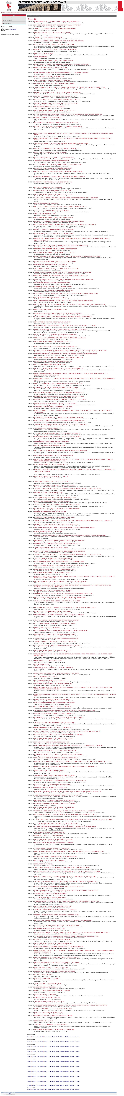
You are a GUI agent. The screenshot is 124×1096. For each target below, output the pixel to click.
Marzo (38, 1036)
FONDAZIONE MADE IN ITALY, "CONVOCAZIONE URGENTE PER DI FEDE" (57, 437)
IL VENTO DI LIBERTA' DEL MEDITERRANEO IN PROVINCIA (53, 939)
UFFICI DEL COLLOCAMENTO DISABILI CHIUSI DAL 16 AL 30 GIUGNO (56, 524)
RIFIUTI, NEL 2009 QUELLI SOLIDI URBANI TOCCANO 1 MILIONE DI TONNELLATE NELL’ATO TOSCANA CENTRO (70, 304)
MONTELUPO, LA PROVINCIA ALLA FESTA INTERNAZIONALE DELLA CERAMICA (60, 399)
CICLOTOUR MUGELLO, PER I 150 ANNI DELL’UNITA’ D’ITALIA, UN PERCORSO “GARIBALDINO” (65, 607)
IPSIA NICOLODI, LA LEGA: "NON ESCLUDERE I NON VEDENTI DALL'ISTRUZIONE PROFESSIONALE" (66, 890)
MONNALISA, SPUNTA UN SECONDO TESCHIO (49, 770)
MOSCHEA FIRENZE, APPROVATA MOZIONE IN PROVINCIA (53, 286)
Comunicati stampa (15, 12)
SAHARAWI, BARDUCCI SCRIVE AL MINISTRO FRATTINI (52, 283)
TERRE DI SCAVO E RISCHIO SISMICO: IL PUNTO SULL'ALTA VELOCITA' (57, 504)
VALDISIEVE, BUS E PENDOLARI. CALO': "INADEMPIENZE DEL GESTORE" (57, 433)
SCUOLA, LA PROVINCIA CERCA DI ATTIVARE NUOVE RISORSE (54, 971)
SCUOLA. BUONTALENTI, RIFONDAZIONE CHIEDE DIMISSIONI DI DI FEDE (58, 645)
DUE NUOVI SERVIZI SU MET (43, 53)
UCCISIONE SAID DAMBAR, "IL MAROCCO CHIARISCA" (52, 848)
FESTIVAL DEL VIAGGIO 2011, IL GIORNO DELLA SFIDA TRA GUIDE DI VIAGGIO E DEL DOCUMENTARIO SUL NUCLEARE (72, 761)
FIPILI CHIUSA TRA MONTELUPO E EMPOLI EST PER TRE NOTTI (54, 569)
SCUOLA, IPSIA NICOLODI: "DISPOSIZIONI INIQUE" (50, 897)
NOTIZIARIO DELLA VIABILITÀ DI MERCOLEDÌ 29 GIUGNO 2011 (54, 110)
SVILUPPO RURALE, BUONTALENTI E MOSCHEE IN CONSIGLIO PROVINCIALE (59, 392)
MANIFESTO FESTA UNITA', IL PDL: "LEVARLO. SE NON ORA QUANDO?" (57, 99)
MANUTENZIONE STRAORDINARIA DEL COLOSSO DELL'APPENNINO (56, 123)
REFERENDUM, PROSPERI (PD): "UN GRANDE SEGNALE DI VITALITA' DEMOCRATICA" (61, 565)
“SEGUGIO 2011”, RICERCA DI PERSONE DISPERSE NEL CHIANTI (54, 722)
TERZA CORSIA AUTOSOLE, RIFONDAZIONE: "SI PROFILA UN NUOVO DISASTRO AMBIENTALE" (64, 710)
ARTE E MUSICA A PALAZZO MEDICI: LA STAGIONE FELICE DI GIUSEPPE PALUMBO (61, 143)
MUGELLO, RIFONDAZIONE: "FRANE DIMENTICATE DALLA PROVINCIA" (57, 25)
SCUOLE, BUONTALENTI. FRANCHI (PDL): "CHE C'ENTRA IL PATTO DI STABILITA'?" (60, 631)
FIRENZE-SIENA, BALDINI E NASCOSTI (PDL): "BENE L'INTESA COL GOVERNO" (59, 396)
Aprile (41, 1036)
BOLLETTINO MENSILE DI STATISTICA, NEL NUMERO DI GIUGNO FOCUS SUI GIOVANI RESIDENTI (65, 354)
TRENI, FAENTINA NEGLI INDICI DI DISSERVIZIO (49, 832)
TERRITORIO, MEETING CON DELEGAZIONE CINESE (51, 547)
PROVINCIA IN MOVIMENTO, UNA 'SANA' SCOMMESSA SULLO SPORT (56, 673)
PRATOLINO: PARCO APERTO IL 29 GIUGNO (48, 187)
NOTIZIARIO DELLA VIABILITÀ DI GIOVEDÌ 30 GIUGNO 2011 (53, 60)
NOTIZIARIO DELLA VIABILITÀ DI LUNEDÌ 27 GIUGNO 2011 (53, 168)
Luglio (53, 1036)
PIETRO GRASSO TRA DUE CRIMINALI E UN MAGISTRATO (52, 611)
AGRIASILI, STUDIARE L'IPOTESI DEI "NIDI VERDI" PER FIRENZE (55, 28)
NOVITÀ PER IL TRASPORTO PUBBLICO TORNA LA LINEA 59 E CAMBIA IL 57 (58, 368)
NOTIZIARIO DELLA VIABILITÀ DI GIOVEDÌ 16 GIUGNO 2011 (53, 456)
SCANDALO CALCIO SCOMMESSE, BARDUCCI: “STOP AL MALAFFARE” (57, 925)
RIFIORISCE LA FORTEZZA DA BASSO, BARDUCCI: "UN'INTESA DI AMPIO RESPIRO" (60, 581)
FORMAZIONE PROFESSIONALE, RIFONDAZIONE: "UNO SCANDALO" (56, 758)
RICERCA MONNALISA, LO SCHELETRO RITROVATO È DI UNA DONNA (56, 957)
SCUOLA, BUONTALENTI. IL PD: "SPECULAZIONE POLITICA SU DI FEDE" (57, 601)
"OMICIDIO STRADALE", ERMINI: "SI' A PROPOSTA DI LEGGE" (53, 843)
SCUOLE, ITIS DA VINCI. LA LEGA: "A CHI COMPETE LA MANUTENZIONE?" (58, 164)
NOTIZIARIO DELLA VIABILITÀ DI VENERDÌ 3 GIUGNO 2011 (53, 943)
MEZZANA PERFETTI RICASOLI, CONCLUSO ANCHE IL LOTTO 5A (55, 750)
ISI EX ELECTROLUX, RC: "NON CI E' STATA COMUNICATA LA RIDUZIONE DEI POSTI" (61, 73)
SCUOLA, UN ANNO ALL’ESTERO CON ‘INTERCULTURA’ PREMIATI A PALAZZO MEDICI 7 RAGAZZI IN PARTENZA (70, 535)
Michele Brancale (13, 29)
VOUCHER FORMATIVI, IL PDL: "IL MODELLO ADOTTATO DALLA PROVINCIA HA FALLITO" (63, 593)
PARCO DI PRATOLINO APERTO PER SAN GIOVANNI (50, 309)
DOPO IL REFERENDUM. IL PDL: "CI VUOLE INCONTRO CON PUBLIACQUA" (58, 383)
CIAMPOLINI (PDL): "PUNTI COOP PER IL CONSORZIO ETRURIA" (54, 83)
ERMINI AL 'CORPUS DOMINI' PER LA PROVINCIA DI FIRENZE (54, 230)
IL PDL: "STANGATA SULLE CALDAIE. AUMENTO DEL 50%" (53, 1008)
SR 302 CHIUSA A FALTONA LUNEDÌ (45, 676)
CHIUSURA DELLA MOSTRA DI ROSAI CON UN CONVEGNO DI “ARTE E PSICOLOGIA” (61, 329)
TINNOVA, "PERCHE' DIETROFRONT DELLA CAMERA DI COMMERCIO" (56, 620)
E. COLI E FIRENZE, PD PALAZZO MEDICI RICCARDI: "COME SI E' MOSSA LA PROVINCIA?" (63, 317)
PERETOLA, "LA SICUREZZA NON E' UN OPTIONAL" (50, 152)
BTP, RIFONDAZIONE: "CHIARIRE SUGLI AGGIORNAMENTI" (53, 1016)
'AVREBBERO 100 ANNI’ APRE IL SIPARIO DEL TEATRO (51, 442)
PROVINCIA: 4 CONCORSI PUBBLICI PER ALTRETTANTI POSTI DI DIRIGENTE (58, 357)
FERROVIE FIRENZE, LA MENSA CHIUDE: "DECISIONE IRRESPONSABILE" (57, 21)
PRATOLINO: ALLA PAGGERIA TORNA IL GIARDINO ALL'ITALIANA (55, 49)
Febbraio (34, 1036)
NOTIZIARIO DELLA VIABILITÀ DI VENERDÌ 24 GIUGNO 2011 (53, 194)
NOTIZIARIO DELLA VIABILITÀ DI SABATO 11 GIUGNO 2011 (53, 684)
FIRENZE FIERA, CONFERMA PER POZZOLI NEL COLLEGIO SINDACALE (57, 508)
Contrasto (12, 1093)
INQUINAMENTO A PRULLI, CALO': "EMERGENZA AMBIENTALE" (55, 634)
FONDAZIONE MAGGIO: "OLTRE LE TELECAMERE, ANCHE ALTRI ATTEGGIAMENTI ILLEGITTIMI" (65, 325)
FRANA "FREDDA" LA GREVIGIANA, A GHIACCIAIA (50, 265)
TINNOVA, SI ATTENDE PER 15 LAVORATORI (48, 37)
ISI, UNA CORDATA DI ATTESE (43, 974)
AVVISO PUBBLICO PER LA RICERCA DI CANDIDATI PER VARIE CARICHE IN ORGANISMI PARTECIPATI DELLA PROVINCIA (73, 520)
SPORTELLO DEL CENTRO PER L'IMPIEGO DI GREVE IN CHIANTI (55, 803)
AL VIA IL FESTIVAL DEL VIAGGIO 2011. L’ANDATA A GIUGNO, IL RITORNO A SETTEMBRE (63, 920)
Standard (8, 1093)
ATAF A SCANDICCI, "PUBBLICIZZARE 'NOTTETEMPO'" (51, 161)
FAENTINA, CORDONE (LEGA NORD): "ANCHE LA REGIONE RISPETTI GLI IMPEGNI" (61, 275)
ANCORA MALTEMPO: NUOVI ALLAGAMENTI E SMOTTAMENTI (54, 775)
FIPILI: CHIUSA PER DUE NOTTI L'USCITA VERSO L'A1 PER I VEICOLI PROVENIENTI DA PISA (63, 301)
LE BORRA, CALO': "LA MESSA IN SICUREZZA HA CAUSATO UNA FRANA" (57, 544)
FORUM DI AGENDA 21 (41, 664)
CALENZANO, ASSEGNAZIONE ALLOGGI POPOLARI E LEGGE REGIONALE (58, 795)
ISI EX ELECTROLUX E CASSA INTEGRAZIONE (49, 76)
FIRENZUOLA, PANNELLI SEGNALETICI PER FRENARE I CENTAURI (55, 857)
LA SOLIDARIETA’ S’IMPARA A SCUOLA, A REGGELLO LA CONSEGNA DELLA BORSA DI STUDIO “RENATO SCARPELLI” (72, 932)
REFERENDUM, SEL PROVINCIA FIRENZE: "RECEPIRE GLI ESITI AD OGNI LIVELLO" (60, 597)
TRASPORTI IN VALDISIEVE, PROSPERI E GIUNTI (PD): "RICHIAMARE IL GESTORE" (60, 424)
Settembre (62, 1036)
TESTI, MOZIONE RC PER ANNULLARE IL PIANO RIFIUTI (52, 80)
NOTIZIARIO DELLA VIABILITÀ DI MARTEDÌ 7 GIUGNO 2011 (53, 839)
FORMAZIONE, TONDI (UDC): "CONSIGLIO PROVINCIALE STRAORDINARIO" (58, 754)
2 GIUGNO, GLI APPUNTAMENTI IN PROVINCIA (49, 1001)
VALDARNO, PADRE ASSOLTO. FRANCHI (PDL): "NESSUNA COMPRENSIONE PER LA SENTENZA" (65, 811)
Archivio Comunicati (7, 17)
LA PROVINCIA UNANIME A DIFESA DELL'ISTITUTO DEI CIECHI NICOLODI (58, 313)
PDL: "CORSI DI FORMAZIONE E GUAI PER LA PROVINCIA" (53, 706)
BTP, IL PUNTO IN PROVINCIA (43, 864)
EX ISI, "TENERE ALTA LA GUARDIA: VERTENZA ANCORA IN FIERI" (55, 334)
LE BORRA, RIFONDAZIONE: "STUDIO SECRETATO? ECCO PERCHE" (55, 249)
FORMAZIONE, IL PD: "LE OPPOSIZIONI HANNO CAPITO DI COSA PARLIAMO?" (59, 717)
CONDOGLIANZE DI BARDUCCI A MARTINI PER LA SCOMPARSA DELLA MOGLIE (60, 780)
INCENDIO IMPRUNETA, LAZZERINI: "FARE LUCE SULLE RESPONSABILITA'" (58, 947)
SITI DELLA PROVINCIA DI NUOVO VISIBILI (48, 117)
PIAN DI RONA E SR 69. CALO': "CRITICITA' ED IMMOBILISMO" (54, 157)
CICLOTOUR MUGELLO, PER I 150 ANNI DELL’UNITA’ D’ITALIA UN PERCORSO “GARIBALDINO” (64, 528)
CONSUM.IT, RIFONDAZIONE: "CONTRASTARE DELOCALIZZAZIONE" (56, 638)
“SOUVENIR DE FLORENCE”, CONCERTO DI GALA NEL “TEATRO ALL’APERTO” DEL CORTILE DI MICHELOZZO (69, 87)
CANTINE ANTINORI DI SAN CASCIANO (47, 998)
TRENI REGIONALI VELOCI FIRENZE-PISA (47, 983)
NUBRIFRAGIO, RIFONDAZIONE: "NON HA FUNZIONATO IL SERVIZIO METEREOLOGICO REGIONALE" (66, 901)
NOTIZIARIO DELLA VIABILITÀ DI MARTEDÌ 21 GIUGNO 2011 (53, 290)
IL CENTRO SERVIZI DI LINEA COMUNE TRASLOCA (50, 297)
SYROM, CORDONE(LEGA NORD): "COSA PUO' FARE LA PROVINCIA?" (56, 103)
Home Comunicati (7, 23)
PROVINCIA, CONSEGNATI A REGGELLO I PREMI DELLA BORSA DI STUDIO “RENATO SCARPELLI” (65, 814)
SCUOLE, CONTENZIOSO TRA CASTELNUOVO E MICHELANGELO (55, 623)
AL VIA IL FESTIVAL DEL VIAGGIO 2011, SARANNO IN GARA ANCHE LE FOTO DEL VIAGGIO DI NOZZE (66, 881)
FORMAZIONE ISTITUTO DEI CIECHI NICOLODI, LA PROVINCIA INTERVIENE (58, 417)
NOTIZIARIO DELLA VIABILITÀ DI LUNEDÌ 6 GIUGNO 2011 (52, 906)
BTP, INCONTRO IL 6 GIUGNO (43, 1021)
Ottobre (67, 1036)
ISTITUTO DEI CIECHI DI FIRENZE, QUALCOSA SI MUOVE (52, 501)
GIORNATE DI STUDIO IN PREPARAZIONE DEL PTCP (50, 788)
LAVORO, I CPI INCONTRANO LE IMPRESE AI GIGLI (50, 364)
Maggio (45, 1036)
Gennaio (29, 1036)
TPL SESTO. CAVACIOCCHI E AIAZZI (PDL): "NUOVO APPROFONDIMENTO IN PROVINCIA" (62, 272)
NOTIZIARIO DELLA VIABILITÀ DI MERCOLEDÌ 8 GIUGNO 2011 (54, 807)
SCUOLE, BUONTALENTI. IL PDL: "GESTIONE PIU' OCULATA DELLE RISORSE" (59, 562)
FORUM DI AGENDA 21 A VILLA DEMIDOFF (48, 531)
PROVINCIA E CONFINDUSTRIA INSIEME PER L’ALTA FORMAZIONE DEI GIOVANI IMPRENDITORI (65, 224)
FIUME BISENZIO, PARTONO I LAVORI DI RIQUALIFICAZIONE (53, 233)
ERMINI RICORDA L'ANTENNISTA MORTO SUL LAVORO (52, 990)
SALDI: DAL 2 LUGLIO (41, 57)
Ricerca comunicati (7, 20)
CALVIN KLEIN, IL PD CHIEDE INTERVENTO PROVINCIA (52, 699)
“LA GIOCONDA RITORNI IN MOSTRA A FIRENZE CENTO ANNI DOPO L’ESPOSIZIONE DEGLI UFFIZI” (66, 198)
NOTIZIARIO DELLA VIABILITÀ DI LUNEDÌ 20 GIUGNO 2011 (53, 341)
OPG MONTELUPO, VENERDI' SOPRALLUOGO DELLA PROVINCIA (55, 800)
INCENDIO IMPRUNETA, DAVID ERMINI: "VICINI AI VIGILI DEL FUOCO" (57, 962)
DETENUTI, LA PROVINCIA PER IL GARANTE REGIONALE (52, 32)
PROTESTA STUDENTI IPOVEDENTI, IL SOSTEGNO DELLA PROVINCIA (56, 915)
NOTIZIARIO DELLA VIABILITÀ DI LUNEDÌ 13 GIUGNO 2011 (53, 650)
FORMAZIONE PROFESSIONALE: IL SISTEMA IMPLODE (51, 742)
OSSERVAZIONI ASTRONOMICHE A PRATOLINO (49, 107)
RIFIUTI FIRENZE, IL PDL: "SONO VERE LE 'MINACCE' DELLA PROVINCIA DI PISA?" (60, 450)
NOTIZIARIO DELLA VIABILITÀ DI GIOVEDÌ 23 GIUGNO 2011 (53, 217)
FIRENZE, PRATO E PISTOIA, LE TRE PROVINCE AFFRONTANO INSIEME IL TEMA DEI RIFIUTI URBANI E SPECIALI (70, 350)
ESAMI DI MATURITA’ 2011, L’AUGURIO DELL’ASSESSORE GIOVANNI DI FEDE (59, 221)
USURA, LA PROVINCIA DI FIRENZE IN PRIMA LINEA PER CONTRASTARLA (58, 126)
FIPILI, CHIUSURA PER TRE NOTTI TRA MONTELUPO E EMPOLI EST (55, 346)
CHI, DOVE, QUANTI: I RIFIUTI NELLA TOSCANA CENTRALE (53, 668)
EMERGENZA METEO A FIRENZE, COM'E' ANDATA (50, 512)
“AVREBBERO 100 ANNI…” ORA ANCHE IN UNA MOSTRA (52, 481)
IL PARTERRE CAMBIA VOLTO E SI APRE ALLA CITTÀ (51, 464)
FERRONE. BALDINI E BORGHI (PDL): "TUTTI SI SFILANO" (52, 190)
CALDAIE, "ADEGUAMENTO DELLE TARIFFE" (48, 1012)
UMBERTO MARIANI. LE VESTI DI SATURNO (48, 428)
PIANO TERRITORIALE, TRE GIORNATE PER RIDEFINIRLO (52, 784)
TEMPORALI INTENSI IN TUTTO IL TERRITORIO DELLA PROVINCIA (55, 910)
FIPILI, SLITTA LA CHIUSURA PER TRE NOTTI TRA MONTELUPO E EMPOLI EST (59, 421)
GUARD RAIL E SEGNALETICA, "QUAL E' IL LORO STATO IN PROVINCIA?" (57, 92)
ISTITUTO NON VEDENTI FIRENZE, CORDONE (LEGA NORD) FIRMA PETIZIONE (59, 551)
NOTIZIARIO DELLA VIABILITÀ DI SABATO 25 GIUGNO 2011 (53, 182)
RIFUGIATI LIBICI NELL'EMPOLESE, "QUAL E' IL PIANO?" (52, 322)
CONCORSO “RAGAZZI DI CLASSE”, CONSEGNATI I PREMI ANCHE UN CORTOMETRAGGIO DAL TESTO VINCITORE (70, 1005)
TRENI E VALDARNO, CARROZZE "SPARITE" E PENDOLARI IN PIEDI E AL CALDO (60, 338)
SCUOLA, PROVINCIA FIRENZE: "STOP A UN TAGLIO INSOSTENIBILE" (56, 823)
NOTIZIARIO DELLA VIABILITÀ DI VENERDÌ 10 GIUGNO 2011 (53, 738)
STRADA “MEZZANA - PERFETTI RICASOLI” (48, 660)
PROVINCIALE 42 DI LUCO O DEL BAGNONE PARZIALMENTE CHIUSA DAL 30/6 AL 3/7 (61, 64)
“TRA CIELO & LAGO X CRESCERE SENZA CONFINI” (51, 1024)
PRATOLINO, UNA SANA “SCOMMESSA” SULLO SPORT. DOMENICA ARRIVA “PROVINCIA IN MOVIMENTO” (68, 791)
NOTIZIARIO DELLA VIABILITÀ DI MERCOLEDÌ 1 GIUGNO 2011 (54, 1029)
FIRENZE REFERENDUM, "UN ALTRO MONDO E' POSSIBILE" (53, 590)
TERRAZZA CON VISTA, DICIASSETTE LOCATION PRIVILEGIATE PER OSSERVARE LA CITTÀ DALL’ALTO (67, 488)
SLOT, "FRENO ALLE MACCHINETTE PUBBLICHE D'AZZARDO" (54, 44)
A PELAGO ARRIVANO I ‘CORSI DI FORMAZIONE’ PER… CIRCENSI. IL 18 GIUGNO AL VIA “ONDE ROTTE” (67, 731)
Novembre (72, 1036)
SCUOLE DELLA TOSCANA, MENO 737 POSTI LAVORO (51, 210)
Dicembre (77, 1036)
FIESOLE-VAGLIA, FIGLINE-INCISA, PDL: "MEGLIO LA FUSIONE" (54, 485)
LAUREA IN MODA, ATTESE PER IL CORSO (47, 987)
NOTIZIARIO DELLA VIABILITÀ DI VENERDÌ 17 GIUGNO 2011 (53, 407)
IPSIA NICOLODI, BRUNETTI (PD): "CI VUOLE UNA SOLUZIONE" (54, 703)
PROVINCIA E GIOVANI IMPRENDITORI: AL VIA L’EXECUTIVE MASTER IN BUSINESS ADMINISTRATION (67, 256)
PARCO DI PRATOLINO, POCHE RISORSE (47, 978)
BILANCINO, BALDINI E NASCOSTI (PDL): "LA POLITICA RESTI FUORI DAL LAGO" (60, 206)
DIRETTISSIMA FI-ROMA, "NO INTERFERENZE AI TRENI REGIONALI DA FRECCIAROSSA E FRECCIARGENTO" (69, 851)
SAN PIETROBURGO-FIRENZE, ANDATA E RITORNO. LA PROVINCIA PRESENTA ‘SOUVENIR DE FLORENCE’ (68, 114)
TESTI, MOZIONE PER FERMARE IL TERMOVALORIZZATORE (53, 558)
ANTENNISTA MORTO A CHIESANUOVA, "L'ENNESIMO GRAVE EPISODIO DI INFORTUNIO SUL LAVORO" (67, 871)
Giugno (49, 1036)
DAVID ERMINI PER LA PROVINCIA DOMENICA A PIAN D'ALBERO (55, 403)
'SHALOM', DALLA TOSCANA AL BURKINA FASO (49, 929)
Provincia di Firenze (5, 12)
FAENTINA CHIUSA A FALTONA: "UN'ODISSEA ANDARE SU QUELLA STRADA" (59, 615)
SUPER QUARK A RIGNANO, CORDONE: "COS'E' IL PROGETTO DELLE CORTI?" (59, 886)
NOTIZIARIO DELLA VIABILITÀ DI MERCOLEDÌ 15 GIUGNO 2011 (54, 517)
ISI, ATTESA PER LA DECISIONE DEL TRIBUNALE (49, 860)
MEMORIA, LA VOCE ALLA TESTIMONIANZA (48, 835)
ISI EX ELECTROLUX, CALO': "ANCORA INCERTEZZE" (51, 967)
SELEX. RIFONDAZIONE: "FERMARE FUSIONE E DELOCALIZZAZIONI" (56, 268)
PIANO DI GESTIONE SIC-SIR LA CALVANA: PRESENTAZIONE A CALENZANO (58, 735)
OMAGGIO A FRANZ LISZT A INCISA (45, 214)
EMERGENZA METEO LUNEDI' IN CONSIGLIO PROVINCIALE (53, 727)
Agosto (57, 1036)
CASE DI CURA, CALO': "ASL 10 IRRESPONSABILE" (50, 894)
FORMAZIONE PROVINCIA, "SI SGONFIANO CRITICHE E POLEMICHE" (56, 387)
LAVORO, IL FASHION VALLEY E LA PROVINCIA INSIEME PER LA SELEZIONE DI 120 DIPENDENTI (65, 827)
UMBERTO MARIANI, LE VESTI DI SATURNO (48, 492)
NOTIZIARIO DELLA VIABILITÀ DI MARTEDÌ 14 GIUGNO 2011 (53, 572)
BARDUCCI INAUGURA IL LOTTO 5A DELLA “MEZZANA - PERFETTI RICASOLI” (59, 177)
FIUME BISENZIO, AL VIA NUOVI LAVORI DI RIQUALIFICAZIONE (55, 261)
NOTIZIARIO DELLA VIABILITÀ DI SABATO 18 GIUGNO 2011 (53, 361)
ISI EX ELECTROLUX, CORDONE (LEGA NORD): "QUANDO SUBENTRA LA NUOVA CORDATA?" (64, 279)
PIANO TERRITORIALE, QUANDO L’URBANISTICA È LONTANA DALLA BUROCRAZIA (61, 245)
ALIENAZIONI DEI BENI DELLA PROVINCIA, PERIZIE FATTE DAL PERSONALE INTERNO (62, 867)
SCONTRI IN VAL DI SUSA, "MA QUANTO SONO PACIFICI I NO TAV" (55, 96)
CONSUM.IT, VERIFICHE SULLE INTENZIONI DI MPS (50, 67)
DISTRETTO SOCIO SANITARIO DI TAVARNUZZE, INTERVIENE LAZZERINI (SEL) (59, 540)
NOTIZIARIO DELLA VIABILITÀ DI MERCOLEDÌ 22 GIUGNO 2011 (54, 252)
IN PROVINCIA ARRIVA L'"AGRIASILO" (46, 203)
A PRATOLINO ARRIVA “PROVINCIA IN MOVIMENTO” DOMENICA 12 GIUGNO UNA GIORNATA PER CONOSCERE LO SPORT (73, 819)
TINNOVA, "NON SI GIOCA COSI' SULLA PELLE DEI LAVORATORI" (55, 641)
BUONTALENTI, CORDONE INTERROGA (47, 627)
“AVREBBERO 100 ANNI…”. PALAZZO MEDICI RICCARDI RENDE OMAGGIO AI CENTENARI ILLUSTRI (66, 936)
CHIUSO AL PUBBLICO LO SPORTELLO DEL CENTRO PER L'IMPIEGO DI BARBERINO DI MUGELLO (65, 766)
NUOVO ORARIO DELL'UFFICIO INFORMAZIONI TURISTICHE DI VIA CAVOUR (59, 41)
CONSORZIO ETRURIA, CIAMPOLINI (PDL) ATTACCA (51, 476)
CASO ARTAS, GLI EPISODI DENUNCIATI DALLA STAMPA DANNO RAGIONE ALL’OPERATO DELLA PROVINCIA (69, 745)
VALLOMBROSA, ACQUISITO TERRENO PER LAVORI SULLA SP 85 (55, 497)
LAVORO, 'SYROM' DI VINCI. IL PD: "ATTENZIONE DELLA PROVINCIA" (56, 148)
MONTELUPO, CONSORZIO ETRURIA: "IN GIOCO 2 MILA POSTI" (54, 713)
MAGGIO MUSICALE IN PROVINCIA (45, 994)
